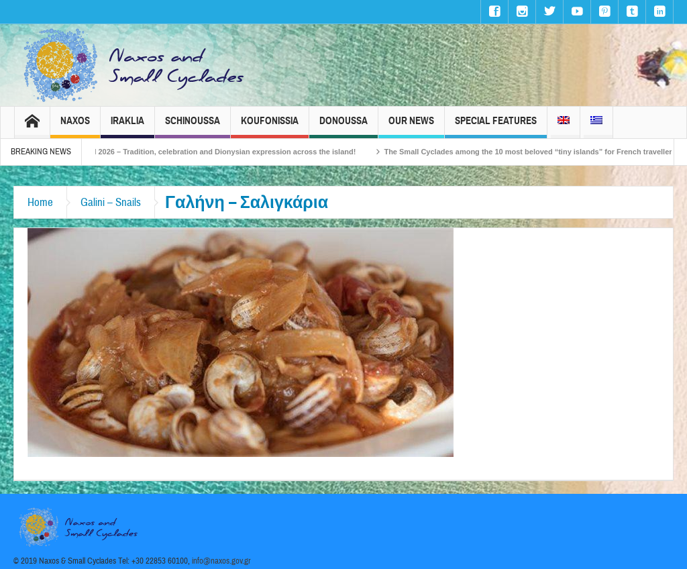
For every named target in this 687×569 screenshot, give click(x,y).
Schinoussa (192, 126)
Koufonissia (270, 126)
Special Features (496, 126)
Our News (411, 126)
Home (40, 202)
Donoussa (343, 126)
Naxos (75, 126)
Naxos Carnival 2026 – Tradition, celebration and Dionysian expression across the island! (224, 152)
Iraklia (127, 126)
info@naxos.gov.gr (221, 561)
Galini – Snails (111, 202)
